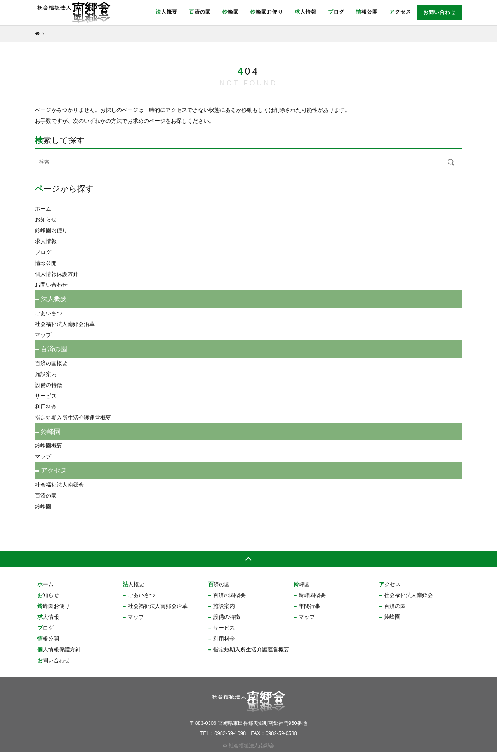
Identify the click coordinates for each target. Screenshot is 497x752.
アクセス (400, 12)
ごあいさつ (48, 313)
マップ (43, 335)
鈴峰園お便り (266, 12)
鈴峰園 (230, 12)
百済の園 (200, 12)
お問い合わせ (439, 12)
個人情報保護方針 (56, 274)
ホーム (43, 208)
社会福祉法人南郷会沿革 (65, 324)
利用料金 (46, 407)
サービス (46, 396)
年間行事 (309, 606)
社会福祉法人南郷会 (59, 485)
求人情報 (305, 12)
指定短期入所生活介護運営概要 (73, 417)
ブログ (336, 12)
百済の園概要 (51, 363)
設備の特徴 (48, 385)
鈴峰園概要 (48, 445)
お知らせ (46, 219)
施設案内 (46, 374)
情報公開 (367, 12)
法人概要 (166, 12)
